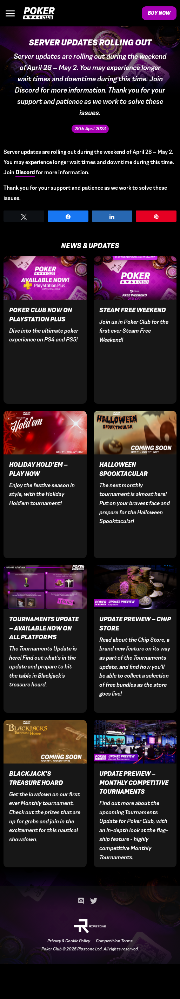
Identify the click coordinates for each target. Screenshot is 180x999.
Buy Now (159, 13)
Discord (25, 172)
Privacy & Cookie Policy (68, 941)
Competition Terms (114, 941)
